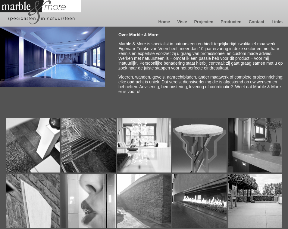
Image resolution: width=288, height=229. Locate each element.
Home (164, 21)
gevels (158, 77)
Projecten (204, 21)
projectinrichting (267, 77)
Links (277, 21)
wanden (142, 77)
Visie (182, 21)
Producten (232, 21)
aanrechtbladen (181, 77)
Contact (257, 21)
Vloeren (125, 77)
